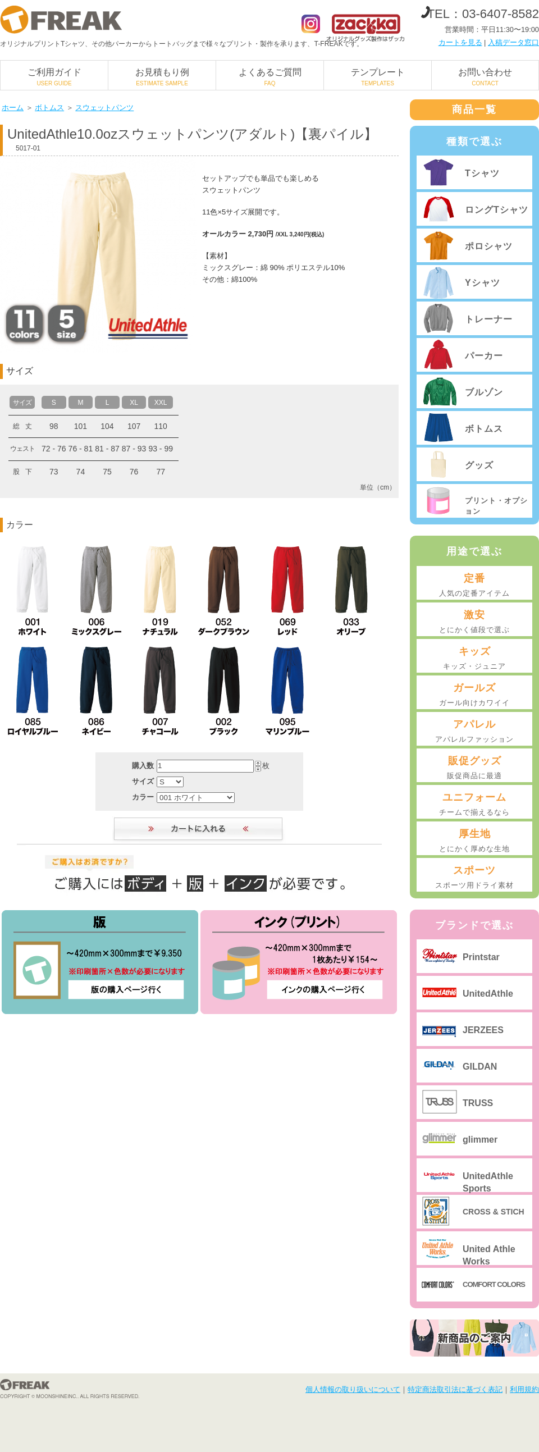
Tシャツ (482, 173)
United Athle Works (489, 1254)
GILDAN (480, 1066)
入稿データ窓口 (513, 42)
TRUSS (478, 1103)
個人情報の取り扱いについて (352, 1389)
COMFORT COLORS (494, 1284)
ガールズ (474, 695)
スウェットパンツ (104, 107)
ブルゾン (484, 392)
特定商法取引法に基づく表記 (455, 1389)
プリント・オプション (496, 505)
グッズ (479, 465)
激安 (474, 622)
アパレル (474, 732)
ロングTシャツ (496, 209)
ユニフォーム (474, 805)
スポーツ (474, 878)
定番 (474, 586)
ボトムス (49, 107)
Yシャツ (482, 282)
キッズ (474, 659)
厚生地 (474, 841)
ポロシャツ (489, 246)
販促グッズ (474, 768)
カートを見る (460, 42)
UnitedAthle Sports (488, 1181)
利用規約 (524, 1389)
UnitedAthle (488, 993)
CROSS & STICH (493, 1211)
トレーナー (489, 319)
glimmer (480, 1139)
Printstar (481, 957)
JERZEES (483, 1030)
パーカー (484, 355)
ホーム (13, 107)
